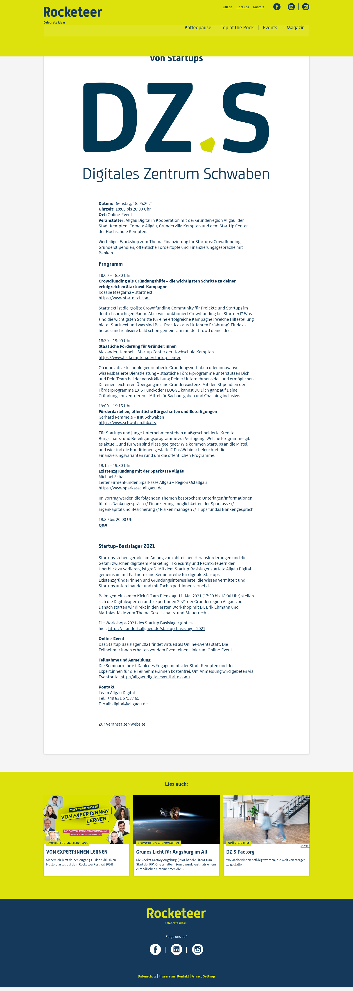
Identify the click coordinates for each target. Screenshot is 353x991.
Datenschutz (145, 980)
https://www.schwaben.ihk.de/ (127, 425)
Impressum (166, 980)
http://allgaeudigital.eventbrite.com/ (155, 679)
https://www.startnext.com (124, 300)
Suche (227, 7)
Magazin (296, 28)
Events (270, 28)
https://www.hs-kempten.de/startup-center (140, 360)
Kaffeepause (198, 28)
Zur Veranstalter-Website (122, 726)
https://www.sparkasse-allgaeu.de (131, 490)
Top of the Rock (237, 28)
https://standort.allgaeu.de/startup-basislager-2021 (156, 630)
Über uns (242, 7)
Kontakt (258, 7)
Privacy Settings (205, 980)
